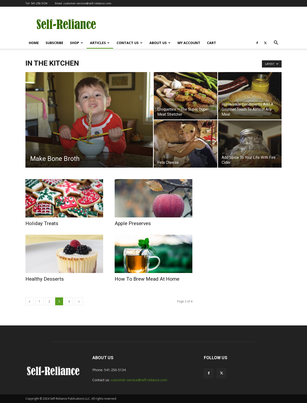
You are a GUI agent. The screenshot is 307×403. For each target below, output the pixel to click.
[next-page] (79, 301)
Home (34, 42)
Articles (100, 42)
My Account (188, 42)
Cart (211, 42)
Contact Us (129, 42)
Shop (76, 42)
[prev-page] (29, 301)
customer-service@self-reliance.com (87, 3)
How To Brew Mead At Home (147, 279)
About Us (160, 42)
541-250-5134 (39, 3)
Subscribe (54, 42)
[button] (276, 43)
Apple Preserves (133, 223)
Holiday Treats (41, 223)
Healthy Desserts (44, 279)
